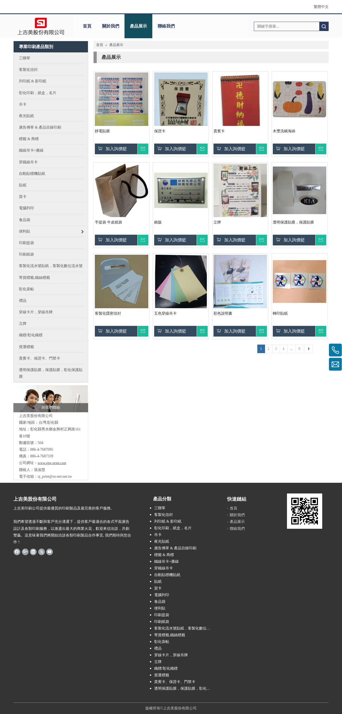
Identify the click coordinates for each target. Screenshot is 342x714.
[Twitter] (41, 551)
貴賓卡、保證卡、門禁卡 (174, 682)
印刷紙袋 (161, 622)
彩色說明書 (222, 313)
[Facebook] (17, 551)
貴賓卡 (219, 131)
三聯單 (159, 508)
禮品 (158, 648)
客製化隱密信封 (108, 313)
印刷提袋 (161, 615)
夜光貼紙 (161, 541)
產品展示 (138, 26)
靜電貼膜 (102, 131)
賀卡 (158, 588)
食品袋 (159, 602)
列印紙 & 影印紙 (167, 521)
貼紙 (158, 582)
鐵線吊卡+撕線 (166, 561)
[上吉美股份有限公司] (40, 26)
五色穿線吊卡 (165, 313)
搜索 (323, 26)
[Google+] (25, 551)
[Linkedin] (33, 551)
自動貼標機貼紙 (167, 575)
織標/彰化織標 (166, 668)
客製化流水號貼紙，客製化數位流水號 (185, 628)
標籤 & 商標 (164, 555)
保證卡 (159, 131)
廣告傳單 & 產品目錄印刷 (175, 548)
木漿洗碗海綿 (284, 131)
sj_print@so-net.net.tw (55, 476)
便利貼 (159, 608)
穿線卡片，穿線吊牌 (171, 655)
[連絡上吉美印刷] (50, 398)
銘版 (158, 222)
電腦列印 (161, 595)
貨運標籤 (161, 675)
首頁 (87, 26)
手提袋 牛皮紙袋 (108, 222)
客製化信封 (163, 515)
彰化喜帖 (161, 642)
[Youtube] (49, 551)
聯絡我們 (166, 26)
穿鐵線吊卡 (163, 568)
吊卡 (158, 535)
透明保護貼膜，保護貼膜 (293, 222)
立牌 (217, 222)
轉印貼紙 (280, 313)
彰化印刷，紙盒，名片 (173, 528)
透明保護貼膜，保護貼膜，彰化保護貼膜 (185, 688)
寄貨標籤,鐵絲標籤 (169, 635)
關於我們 (110, 26)
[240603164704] (304, 511)
